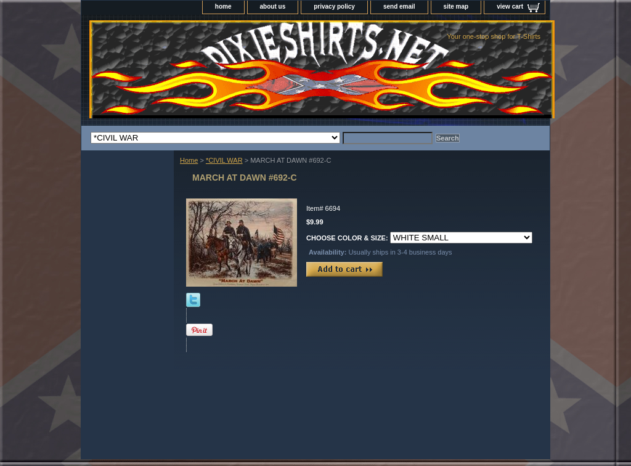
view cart (510, 6)
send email (399, 6)
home (223, 6)
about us (273, 6)
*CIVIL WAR (224, 160)
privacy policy (334, 6)
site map (456, 6)
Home (189, 160)
